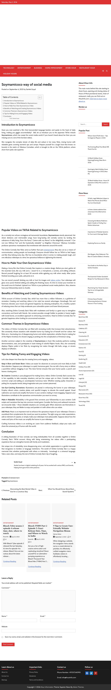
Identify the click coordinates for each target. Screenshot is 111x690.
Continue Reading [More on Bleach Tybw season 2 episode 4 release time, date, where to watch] (9, 561)
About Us (5, 672)
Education (82, 340)
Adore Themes (78, 687)
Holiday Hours (10, 74)
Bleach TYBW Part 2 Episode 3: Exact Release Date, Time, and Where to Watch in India (38, 531)
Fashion (81, 348)
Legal (80, 378)
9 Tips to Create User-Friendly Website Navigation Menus (63, 528)
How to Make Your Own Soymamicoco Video (19, 106)
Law (80, 375)
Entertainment (24, 68)
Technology (8, 68)
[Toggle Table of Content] (38, 97)
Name (4, 616)
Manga (81, 386)
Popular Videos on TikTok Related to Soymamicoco (20, 103)
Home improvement (53, 68)
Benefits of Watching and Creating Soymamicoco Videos (22, 108)
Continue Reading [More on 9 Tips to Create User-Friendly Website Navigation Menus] (59, 561)
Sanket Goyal (31, 89)
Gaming (81, 355)
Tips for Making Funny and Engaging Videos (18, 114)
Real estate (82, 390)
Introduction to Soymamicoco (14, 101)
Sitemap (4, 680)
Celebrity (81, 328)
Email (42, 616)
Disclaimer (32, 676)
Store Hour (71, 68)
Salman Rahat (57, 534)
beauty (81, 321)
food (80, 351)
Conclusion (8, 116)
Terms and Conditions (36, 680)
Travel (80, 405)
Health (81, 363)
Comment (6, 588)
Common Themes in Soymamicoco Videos (18, 111)
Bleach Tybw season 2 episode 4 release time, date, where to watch (13, 530)
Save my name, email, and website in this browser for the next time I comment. (33, 637)
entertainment (49, 250)
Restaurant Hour (87, 68)
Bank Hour (82, 317)
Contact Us (5, 676)
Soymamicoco (12, 481)
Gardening (82, 359)
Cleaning (81, 332)
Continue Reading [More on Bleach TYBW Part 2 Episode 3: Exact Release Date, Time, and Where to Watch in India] (34, 567)
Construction (83, 336)
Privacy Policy (33, 672)
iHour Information (47, 687)
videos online (55, 280)
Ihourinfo (5, 536)
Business (38, 68)
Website (4, 627)
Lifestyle (81, 382)
